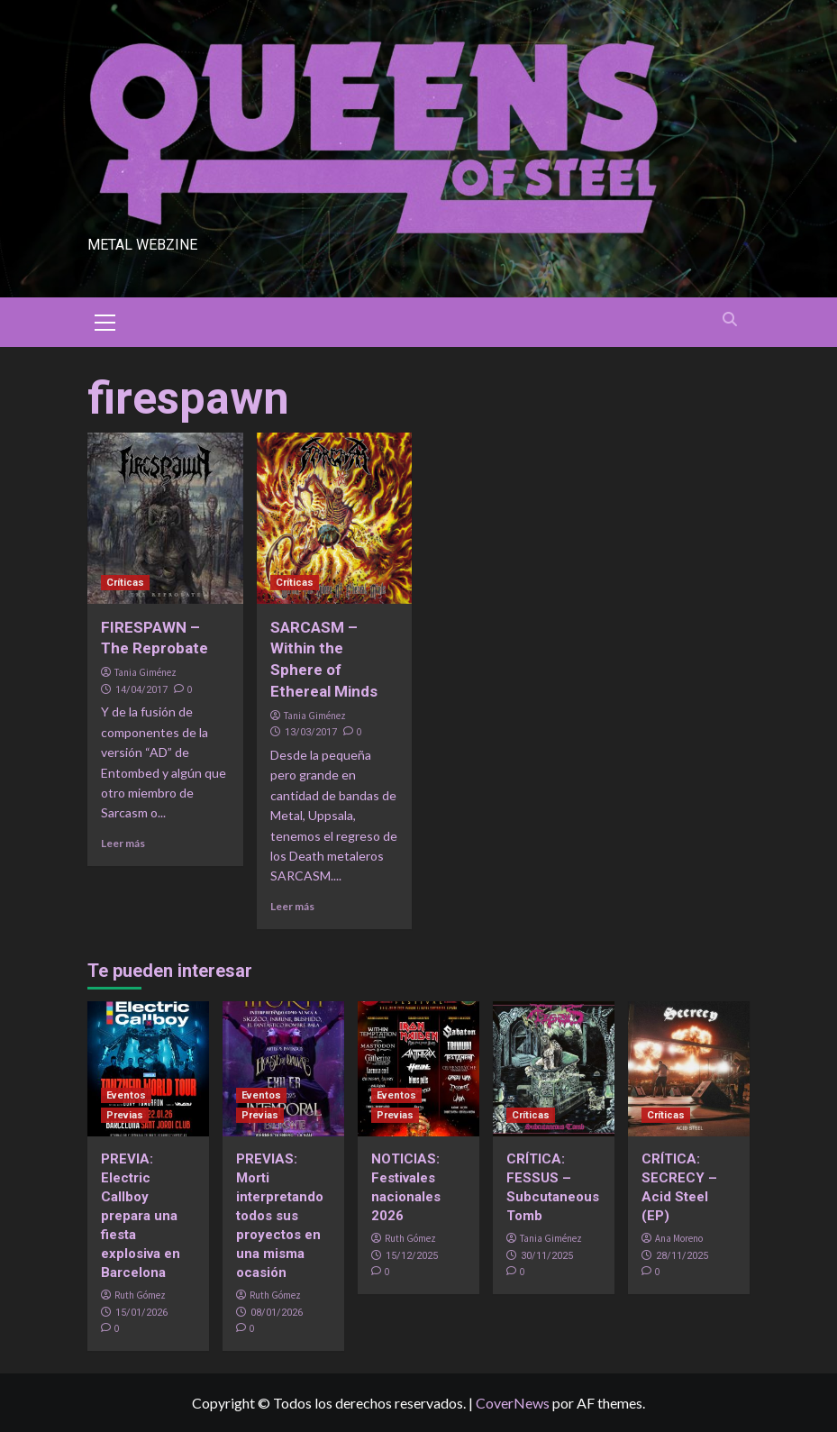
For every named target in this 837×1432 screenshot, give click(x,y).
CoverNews (513, 1402)
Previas (124, 1115)
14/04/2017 (141, 690)
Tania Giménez (145, 672)
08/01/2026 (276, 1312)
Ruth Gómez (140, 1295)
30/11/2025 (547, 1256)
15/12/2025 (412, 1256)
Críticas (125, 582)
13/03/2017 (311, 732)
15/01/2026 (141, 1312)
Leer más (123, 843)
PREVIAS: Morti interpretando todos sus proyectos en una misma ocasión (279, 1216)
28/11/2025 (682, 1256)
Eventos (126, 1095)
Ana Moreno (679, 1238)
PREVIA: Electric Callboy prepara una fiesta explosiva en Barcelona (140, 1216)
